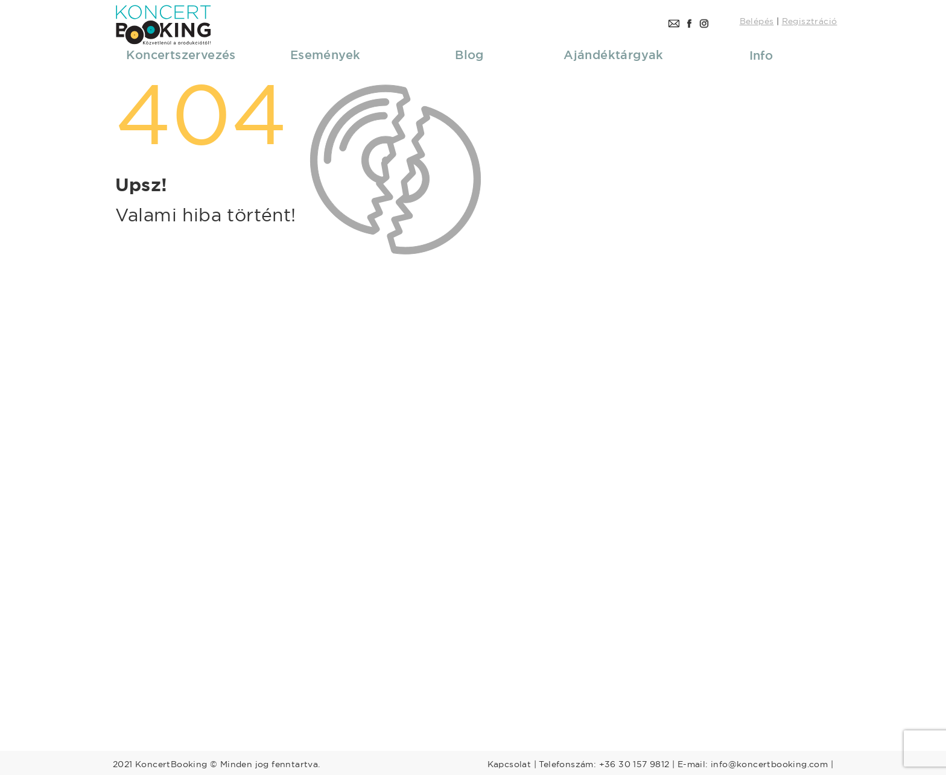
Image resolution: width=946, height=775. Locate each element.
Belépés (757, 21)
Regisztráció (809, 21)
